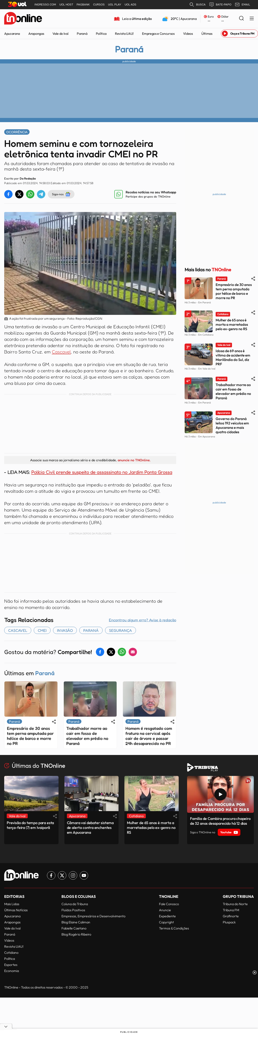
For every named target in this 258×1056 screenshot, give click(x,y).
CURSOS (99, 4)
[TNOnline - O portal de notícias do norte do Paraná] (23, 18)
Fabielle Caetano (73, 928)
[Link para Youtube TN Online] (84, 875)
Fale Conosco (169, 904)
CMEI (42, 630)
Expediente (167, 916)
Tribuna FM (231, 910)
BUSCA (197, 4)
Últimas (206, 33)
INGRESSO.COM (45, 4)
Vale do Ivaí (60, 33)
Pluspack (229, 922)
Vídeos (188, 33)
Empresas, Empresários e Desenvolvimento (93, 916)
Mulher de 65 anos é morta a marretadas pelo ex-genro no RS (232, 324)
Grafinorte (231, 916)
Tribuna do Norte (235, 904)
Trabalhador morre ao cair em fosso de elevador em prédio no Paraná (87, 736)
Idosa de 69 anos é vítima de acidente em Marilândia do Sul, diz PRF (233, 357)
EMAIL (242, 4)
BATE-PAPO (220, 4)
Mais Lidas (11, 904)
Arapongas (36, 33)
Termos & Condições (174, 928)
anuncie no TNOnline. (134, 460)
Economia (11, 971)
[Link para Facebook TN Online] (51, 875)
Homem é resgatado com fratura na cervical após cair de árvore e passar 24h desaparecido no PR (148, 736)
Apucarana (12, 33)
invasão (65, 630)
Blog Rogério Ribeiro (76, 934)
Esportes (10, 965)
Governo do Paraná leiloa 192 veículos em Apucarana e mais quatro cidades (232, 425)
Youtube (229, 832)
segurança (120, 630)
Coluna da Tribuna (74, 904)
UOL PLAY (114, 4)
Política (101, 33)
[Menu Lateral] (252, 19)
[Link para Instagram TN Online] (73, 875)
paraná (91, 630)
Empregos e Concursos (158, 33)
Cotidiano (11, 952)
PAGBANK (83, 4)
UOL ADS (130, 4)
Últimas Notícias (16, 910)
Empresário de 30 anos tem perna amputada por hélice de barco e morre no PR (30, 736)
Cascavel (61, 351)
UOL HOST (66, 4)
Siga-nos (61, 194)
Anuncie (165, 910)
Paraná (82, 33)
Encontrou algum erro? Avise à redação (142, 620)
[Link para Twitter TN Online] (62, 875)
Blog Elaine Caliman (75, 922)
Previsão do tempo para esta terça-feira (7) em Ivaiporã (30, 825)
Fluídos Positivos (73, 910)
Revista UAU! (124, 33)
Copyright (166, 922)
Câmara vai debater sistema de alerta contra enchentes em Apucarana (90, 827)
